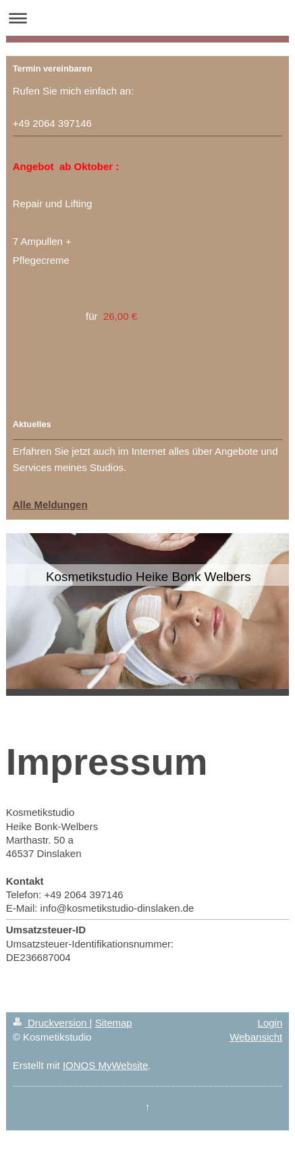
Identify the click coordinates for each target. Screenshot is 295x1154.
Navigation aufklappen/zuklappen (147, 17)
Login (270, 1022)
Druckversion (51, 1022)
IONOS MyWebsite (105, 1065)
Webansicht (256, 1037)
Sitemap (113, 1022)
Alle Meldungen (50, 504)
